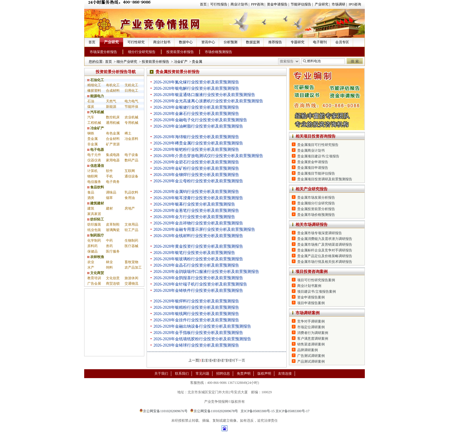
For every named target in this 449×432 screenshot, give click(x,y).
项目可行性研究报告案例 (316, 280)
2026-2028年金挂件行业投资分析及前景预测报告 (196, 320)
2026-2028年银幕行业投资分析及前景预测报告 (194, 204)
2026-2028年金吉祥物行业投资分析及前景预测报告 (198, 223)
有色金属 (113, 133)
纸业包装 (94, 230)
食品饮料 (95, 187)
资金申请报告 (277, 4)
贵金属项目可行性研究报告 (317, 145)
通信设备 (131, 176)
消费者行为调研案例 (312, 333)
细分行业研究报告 (141, 52)
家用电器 (113, 160)
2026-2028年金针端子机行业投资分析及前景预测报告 (200, 284)
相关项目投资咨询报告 (316, 136)
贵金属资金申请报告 (312, 162)
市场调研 (338, 4)
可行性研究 (136, 42)
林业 (109, 262)
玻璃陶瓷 (113, 230)
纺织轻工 (95, 219)
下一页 (240, 360)
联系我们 (182, 374)
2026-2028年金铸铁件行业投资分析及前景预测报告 (198, 290)
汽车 (90, 117)
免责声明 (244, 374)
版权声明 (264, 374)
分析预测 (230, 42)
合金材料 (113, 139)
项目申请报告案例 (311, 303)
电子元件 (94, 155)
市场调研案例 (308, 313)
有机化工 (113, 85)
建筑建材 (95, 203)
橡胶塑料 (94, 91)
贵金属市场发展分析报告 (316, 198)
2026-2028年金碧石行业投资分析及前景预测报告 (196, 162)
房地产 (130, 208)
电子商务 (113, 182)
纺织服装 (94, 224)
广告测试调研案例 (311, 356)
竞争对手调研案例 (311, 321)
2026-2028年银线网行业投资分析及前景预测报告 (196, 314)
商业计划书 (239, 4)
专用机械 (131, 123)
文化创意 (113, 278)
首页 (203, 4)
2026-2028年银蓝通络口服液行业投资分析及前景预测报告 (204, 95)
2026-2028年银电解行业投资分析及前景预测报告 (196, 88)
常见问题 (202, 374)
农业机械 (131, 117)
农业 (90, 262)
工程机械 (94, 123)
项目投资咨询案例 (312, 271)
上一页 (193, 360)
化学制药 (94, 241)
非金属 (92, 144)
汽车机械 (95, 112)
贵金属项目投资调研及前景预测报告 (324, 179)
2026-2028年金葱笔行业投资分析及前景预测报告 (196, 210)
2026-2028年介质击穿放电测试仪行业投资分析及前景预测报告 (208, 156)
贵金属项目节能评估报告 (316, 173)
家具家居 (94, 214)
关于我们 (161, 374)
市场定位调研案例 (311, 327)
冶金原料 (131, 139)
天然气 (111, 101)
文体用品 (131, 224)
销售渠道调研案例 (311, 344)
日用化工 (131, 91)
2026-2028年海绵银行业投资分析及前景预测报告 (196, 137)
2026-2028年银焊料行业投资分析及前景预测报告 (196, 301)
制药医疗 (95, 235)
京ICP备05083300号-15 (258, 411)
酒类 (90, 198)
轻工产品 (131, 230)
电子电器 (95, 150)
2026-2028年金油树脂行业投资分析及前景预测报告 (198, 126)
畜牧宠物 (131, 262)
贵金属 (197, 62)
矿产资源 (113, 144)
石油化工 (95, 80)
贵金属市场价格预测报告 (316, 215)
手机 (109, 176)
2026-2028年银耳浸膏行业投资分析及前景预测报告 (198, 198)
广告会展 (94, 284)
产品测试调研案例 (311, 361)
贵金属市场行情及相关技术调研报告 (324, 262)
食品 (90, 192)
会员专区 (342, 42)
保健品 (92, 251)
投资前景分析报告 (180, 52)
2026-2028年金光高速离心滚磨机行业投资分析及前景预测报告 (208, 101)
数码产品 (131, 160)
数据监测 (253, 42)
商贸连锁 (113, 284)
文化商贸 (95, 273)
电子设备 (131, 155)
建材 (109, 208)
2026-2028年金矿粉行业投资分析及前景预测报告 (196, 168)
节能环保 (131, 107)
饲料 (109, 267)
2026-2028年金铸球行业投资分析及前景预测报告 (196, 345)
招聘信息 (223, 374)
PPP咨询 (257, 4)
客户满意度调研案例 (312, 339)
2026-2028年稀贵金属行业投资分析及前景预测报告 (198, 143)
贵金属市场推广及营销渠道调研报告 (324, 245)
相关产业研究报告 (312, 189)
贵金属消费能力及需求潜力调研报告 (324, 239)
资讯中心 (208, 42)
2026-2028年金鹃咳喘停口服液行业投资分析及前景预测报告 (206, 271)
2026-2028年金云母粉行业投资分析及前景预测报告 (198, 181)
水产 (90, 267)
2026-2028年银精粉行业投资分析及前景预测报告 (196, 307)
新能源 (111, 107)
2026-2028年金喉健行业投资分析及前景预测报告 (196, 107)
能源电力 (95, 96)
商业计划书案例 (309, 286)
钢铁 (90, 133)
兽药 (109, 246)
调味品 (111, 192)
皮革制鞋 (113, 224)
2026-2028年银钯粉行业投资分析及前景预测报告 (196, 149)
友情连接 (285, 374)
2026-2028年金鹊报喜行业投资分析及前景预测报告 (198, 278)
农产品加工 (133, 267)
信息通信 (95, 166)
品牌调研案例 (307, 350)
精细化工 (94, 85)
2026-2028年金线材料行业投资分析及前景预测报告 (198, 236)
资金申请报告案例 (311, 297)
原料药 (92, 246)
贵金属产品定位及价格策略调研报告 (324, 256)
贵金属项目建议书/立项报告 (318, 156)
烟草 (109, 198)
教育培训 (94, 278)
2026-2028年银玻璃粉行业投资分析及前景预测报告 (198, 259)
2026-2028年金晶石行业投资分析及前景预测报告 (196, 265)
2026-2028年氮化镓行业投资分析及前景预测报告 (196, 82)
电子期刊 (320, 42)
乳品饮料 (131, 192)
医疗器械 (131, 246)
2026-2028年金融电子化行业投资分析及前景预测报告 (200, 120)
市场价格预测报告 (218, 52)
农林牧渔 (95, 257)
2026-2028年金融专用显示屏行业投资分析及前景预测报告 (204, 229)
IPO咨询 (355, 4)
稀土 (128, 133)
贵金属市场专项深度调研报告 (319, 233)
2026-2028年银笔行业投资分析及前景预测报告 (194, 253)
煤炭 (90, 107)
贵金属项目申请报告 (312, 168)
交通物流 (131, 284)
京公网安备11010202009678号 (214, 411)
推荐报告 (275, 42)
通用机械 (113, 123)
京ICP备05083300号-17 (292, 411)
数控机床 (113, 117)
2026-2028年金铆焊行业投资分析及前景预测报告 (196, 175)
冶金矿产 (181, 62)
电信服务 (94, 182)
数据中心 (186, 42)
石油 (90, 101)
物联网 (92, 176)
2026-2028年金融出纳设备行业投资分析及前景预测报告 (202, 326)
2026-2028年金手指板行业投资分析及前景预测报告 (198, 333)
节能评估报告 (301, 4)
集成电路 (113, 155)
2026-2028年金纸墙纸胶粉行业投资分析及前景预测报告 (202, 339)
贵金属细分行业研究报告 (316, 203)
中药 (109, 241)
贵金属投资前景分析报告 (316, 209)
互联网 (130, 171)
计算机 (92, 171)
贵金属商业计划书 (311, 150)
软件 (109, 171)
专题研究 (297, 42)
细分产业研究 (127, 62)
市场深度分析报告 (103, 52)
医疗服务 (113, 251)
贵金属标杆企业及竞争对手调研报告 (324, 250)
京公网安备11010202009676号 (163, 411)
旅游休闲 (131, 278)
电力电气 (131, 101)
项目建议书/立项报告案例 (316, 292)
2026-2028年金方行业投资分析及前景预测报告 (194, 217)
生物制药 (131, 241)
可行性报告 (218, 4)
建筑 (90, 208)
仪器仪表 (94, 160)
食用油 (130, 198)
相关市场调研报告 (312, 224)
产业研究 (321, 4)
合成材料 (113, 91)
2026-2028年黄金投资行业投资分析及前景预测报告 (198, 246)
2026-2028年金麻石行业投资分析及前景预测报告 (196, 114)
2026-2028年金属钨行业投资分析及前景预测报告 (196, 191)
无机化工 (131, 85)
